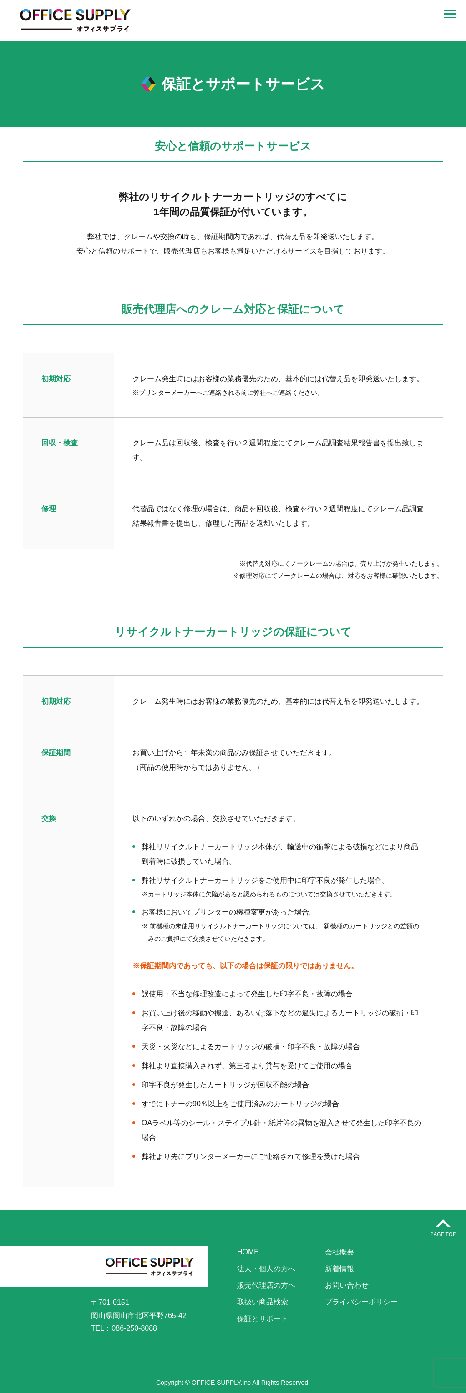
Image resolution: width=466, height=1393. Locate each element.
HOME (248, 1252)
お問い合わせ (347, 1285)
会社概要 (339, 1252)
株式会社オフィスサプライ (75, 20)
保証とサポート (262, 1319)
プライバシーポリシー (361, 1302)
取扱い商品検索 (262, 1302)
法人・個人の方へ (266, 1269)
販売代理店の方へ (266, 1285)
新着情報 (339, 1269)
